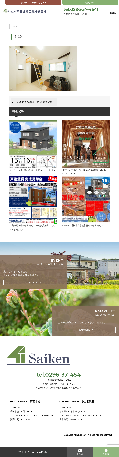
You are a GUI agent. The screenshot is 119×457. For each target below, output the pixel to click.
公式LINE (90, 3)
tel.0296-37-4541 (33, 452)
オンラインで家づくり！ (33, 3)
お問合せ (80, 451)
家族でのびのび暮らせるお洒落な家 (34, 101)
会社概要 (106, 451)
